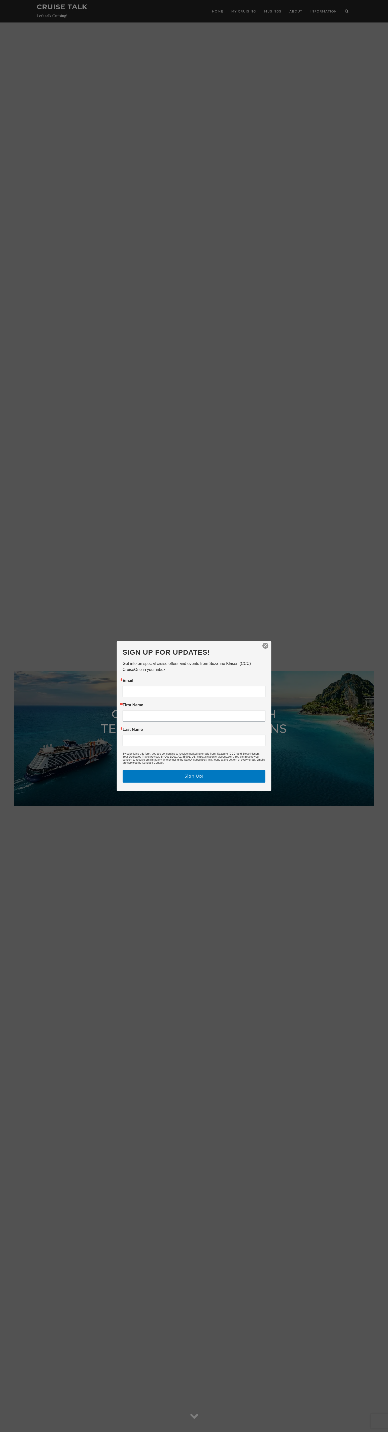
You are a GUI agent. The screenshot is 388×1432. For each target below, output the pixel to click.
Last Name (133, 730)
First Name (133, 705)
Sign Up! (194, 776)
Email (128, 681)
